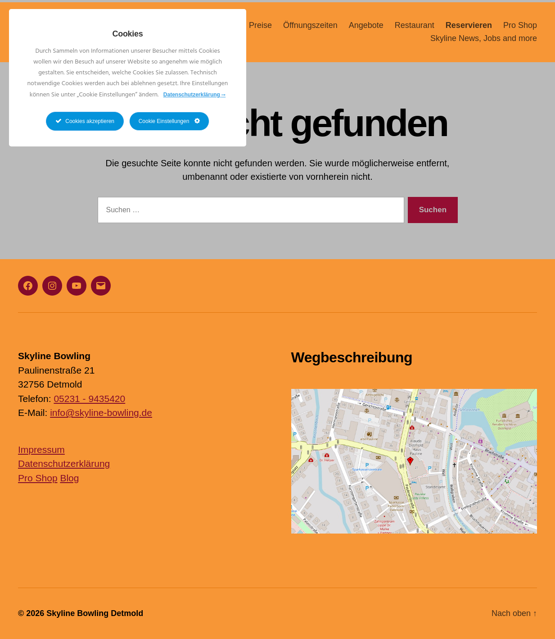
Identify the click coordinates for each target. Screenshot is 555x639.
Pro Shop (520, 27)
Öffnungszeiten (310, 27)
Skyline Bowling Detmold (94, 613)
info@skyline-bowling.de (101, 412)
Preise (260, 27)
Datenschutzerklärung (64, 463)
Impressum (41, 449)
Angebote (366, 27)
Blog (69, 478)
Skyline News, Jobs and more (483, 41)
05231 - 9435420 (89, 398)
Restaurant (414, 27)
